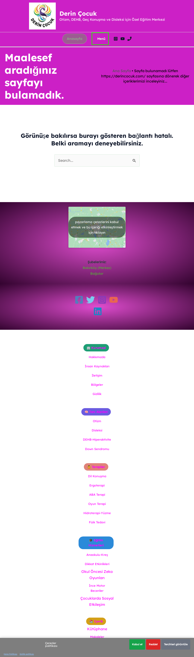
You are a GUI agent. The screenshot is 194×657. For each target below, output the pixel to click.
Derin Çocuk (79, 16)
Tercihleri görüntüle (176, 644)
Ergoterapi (97, 485)
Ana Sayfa (121, 74)
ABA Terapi (97, 494)
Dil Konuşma (97, 476)
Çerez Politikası (10, 654)
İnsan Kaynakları (97, 366)
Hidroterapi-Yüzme (97, 513)
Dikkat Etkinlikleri (97, 564)
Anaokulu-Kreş (97, 555)
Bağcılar (96, 273)
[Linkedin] (97, 311)
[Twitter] (90, 299)
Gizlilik (97, 394)
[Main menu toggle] (101, 44)
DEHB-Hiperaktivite (97, 439)
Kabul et (137, 644)
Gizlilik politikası (27, 654)
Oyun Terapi (97, 504)
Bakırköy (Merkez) (97, 268)
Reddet (153, 644)
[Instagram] (117, 44)
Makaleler (97, 637)
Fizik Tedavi (97, 522)
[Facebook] (79, 299)
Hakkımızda (97, 357)
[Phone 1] (130, 44)
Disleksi (97, 430)
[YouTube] (123, 44)
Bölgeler (97, 384)
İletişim (97, 375)
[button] (75, 44)
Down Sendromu (97, 449)
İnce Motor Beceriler (97, 588)
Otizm (97, 421)
